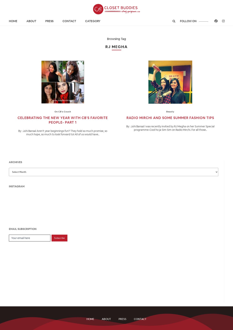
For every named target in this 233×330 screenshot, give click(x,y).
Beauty (170, 111)
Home (13, 21)
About (31, 21)
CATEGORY (92, 21)
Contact (69, 21)
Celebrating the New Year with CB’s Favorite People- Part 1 (63, 120)
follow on (194, 21)
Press (49, 21)
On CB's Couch (63, 111)
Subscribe (59, 238)
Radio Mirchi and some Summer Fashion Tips (170, 118)
